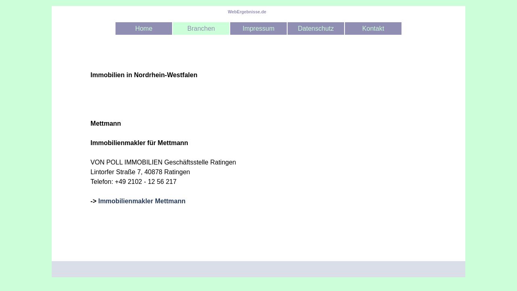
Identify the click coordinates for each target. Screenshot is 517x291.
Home (144, 28)
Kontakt (373, 28)
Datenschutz (316, 28)
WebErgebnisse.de (247, 11)
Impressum (258, 28)
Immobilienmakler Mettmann (141, 201)
